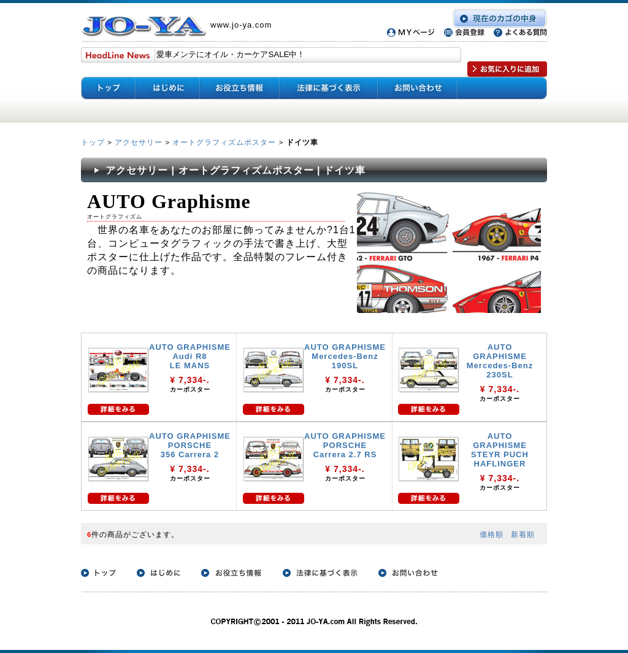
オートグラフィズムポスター (224, 142)
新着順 (523, 534)
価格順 (492, 534)
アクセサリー (139, 142)
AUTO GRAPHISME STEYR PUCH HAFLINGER (500, 449)
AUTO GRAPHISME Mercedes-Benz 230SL (500, 360)
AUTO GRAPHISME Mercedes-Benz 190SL (345, 356)
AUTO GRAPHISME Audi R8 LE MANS (190, 356)
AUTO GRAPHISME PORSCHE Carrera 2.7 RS (345, 445)
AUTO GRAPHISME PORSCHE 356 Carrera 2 (190, 445)
